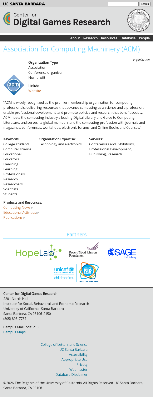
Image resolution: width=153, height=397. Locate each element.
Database (127, 38)
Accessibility (78, 354)
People (144, 38)
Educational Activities (19, 212)
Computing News (16, 207)
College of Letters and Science (64, 344)
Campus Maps (14, 332)
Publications (13, 217)
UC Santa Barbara (73, 349)
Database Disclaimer (71, 374)
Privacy (82, 364)
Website (34, 91)
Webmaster (78, 369)
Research (90, 38)
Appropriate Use (74, 359)
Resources (109, 38)
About (75, 38)
